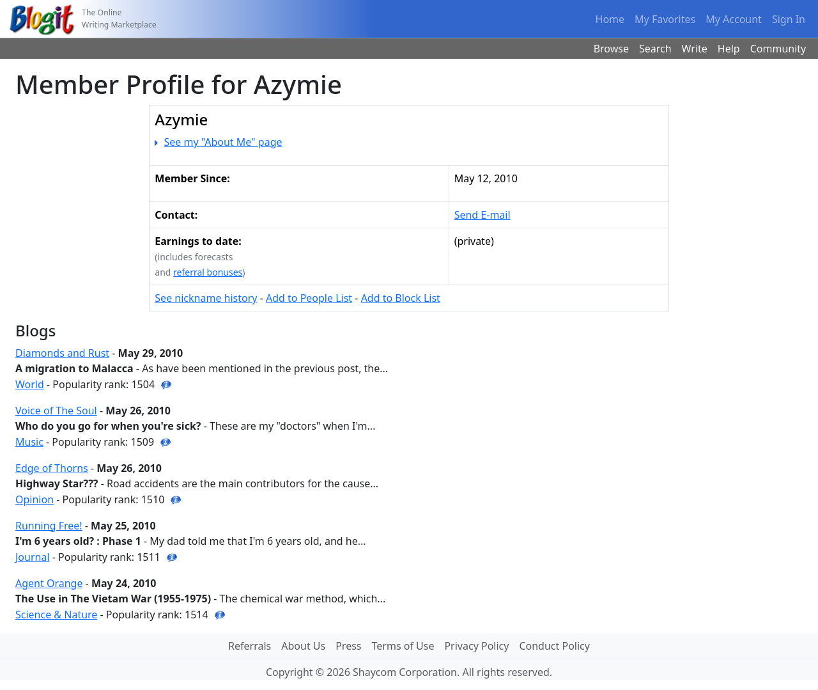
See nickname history (206, 298)
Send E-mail (482, 215)
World (29, 384)
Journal (32, 557)
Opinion (34, 499)
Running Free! (48, 526)
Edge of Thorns (51, 468)
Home (610, 19)
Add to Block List (400, 298)
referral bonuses (207, 272)
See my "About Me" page (223, 142)
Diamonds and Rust (62, 353)
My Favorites (665, 19)
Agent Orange (48, 583)
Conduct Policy (554, 646)
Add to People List (309, 298)
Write (694, 49)
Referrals (249, 646)
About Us (303, 646)
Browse (611, 49)
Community (778, 49)
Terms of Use (403, 646)
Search (655, 49)
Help (729, 49)
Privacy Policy (476, 646)
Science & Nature (56, 615)
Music (29, 442)
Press (348, 646)
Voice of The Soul (56, 411)
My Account (734, 19)
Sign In (788, 19)
